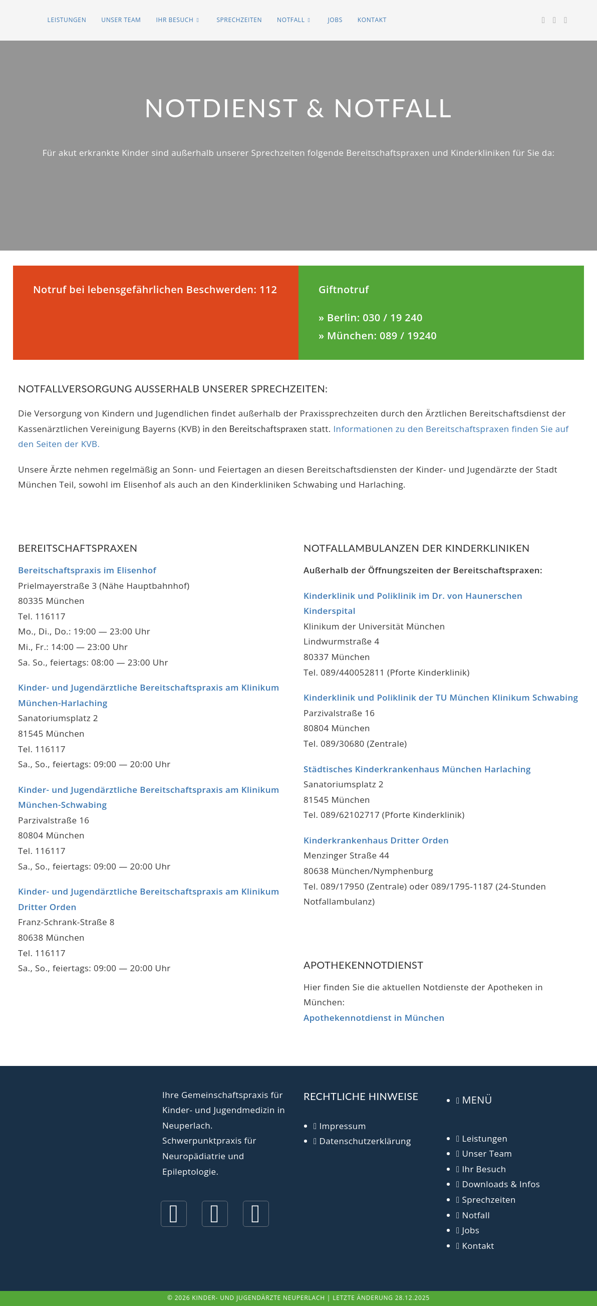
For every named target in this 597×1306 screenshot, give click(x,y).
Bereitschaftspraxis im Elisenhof (87, 570)
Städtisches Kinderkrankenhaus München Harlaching (417, 769)
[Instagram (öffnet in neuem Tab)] (554, 20)
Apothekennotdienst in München (374, 1017)
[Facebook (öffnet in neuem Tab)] (543, 20)
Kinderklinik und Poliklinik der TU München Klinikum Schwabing (441, 697)
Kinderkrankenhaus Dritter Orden (376, 840)
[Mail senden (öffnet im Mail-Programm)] (565, 20)
